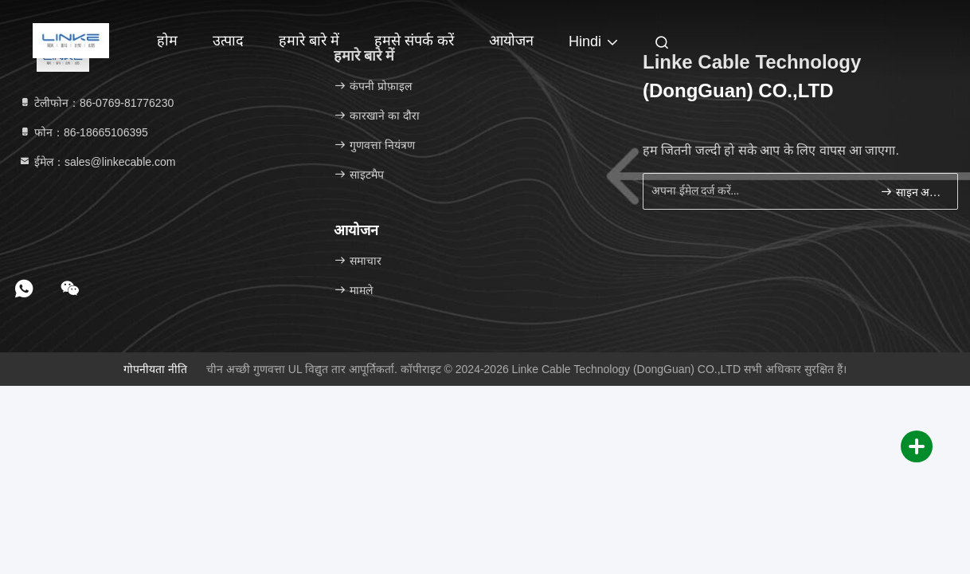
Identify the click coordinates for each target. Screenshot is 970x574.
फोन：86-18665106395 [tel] (83, 132)
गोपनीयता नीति (155, 369)
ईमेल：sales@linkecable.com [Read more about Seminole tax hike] (96, 161)
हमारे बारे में (309, 41)
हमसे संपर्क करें (414, 41)
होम (167, 41)
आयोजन (511, 41)
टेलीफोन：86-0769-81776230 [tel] (96, 102)
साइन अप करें (912, 192)
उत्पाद (228, 41)
